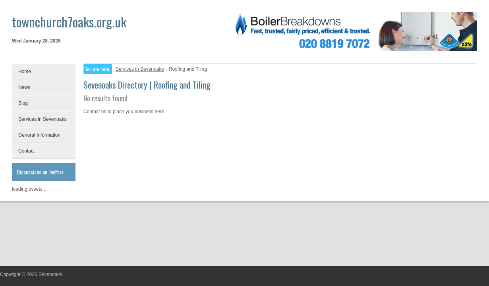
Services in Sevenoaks (42, 119)
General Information (39, 135)
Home (24, 71)
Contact (26, 151)
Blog (23, 103)
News (24, 87)
